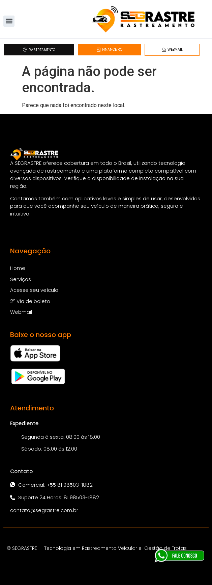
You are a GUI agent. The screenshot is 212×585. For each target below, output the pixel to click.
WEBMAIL (172, 49)
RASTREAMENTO (39, 49)
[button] (8, 21)
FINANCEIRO (109, 49)
